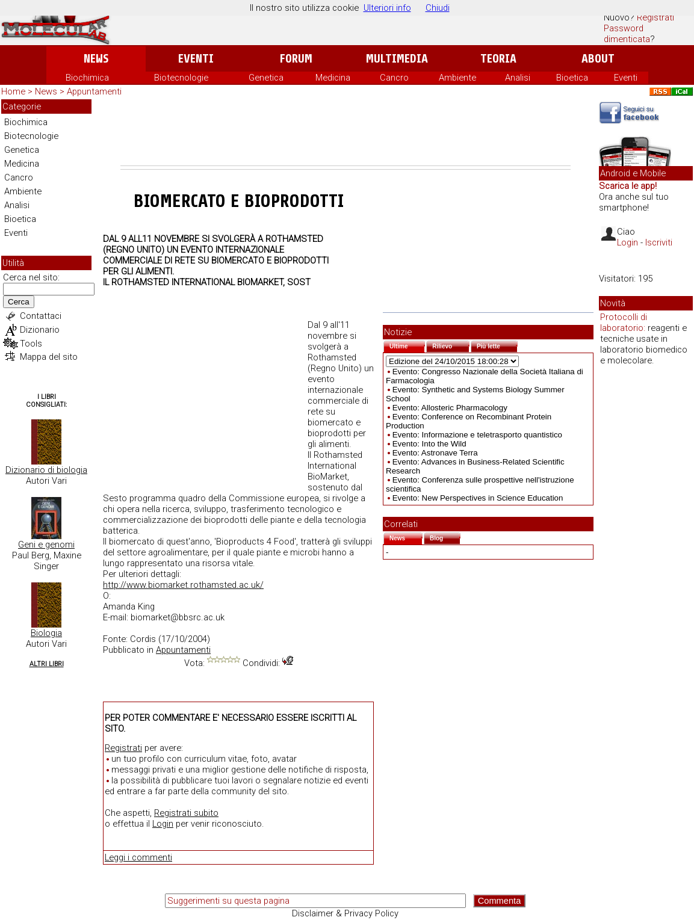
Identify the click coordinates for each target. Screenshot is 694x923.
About (598, 59)
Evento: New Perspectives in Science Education (477, 497)
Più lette (497, 345)
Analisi (517, 77)
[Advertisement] (345, 132)
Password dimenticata (627, 34)
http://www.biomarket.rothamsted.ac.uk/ (183, 584)
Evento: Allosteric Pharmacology (449, 407)
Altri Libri (46, 664)
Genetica (266, 77)
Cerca (18, 301)
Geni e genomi (46, 544)
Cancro (394, 77)
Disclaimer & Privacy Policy (345, 913)
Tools (31, 343)
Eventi (196, 59)
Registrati (655, 17)
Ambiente (457, 77)
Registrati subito (186, 812)
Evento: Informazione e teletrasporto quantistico (477, 434)
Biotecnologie (181, 77)
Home (13, 91)
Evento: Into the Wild (429, 443)
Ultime (407, 345)
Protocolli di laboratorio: (623, 322)
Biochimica (87, 77)
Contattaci (40, 315)
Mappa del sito (49, 356)
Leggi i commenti (138, 857)
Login (162, 823)
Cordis (143, 639)
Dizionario (40, 329)
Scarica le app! (628, 186)
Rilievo (450, 345)
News (96, 59)
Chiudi (438, 7)
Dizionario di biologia (46, 470)
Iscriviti (658, 242)
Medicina (332, 77)
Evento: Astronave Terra (435, 452)
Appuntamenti (94, 91)
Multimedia (397, 59)
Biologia (46, 633)
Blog (445, 537)
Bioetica (572, 77)
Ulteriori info (387, 7)
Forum (295, 59)
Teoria (498, 59)
